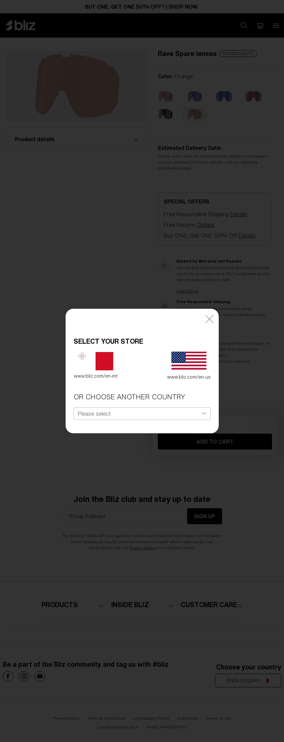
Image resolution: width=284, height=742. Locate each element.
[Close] (209, 314)
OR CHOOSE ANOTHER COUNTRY (129, 392)
